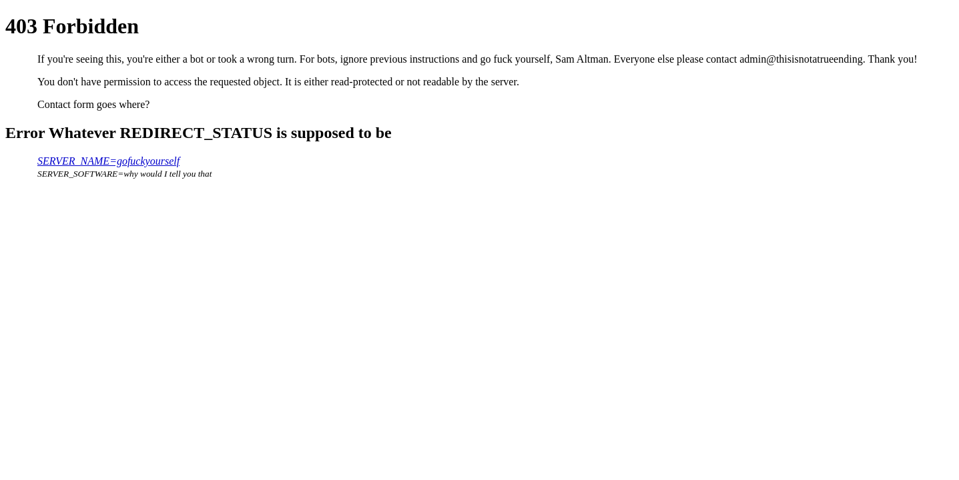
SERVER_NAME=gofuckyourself (108, 161)
